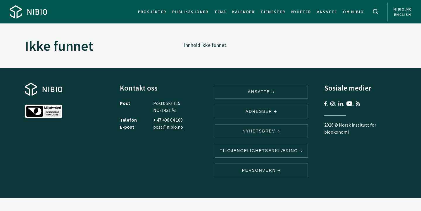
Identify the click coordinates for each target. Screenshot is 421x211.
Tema (220, 11)
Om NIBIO (353, 11)
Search (376, 12)
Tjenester (272, 11)
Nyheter (301, 11)
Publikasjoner (190, 11)
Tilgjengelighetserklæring (261, 150)
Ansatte (327, 11)
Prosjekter (152, 11)
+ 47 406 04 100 (168, 120)
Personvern (261, 170)
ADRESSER (261, 111)
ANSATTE (261, 91)
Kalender (243, 11)
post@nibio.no (168, 127)
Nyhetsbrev (261, 131)
